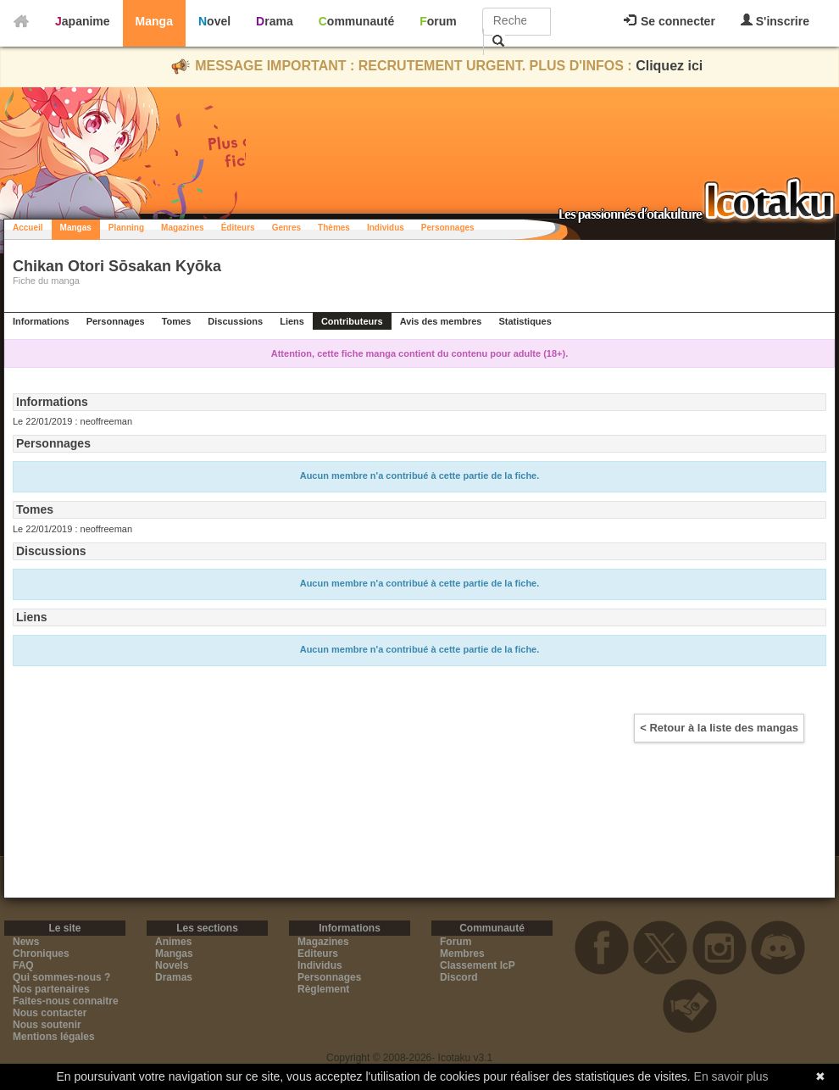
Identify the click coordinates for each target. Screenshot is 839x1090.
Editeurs (317, 953)
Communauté (356, 21)
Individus (385, 227)
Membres (462, 953)
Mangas (76, 227)
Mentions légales (54, 1037)
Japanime (82, 21)
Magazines (182, 227)
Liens (292, 321)
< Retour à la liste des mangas (719, 727)
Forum (438, 21)
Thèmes (334, 227)
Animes (173, 942)
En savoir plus (731, 1076)
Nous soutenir (47, 1025)
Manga (154, 21)
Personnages (448, 227)
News (26, 942)
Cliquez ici (669, 65)
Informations (41, 321)
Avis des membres (441, 321)
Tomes (177, 321)
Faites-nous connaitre (66, 1001)
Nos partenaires (51, 989)
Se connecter (669, 21)
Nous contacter (49, 1013)
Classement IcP (477, 965)
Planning (126, 227)
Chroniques (41, 953)
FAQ (23, 965)
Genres (286, 227)
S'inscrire (775, 21)
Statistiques (524, 321)
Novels (171, 965)
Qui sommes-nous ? (61, 977)
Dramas (173, 977)
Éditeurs (238, 227)
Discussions (235, 321)
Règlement (323, 989)
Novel (214, 21)
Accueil (28, 227)
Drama (274, 21)
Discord (459, 977)
